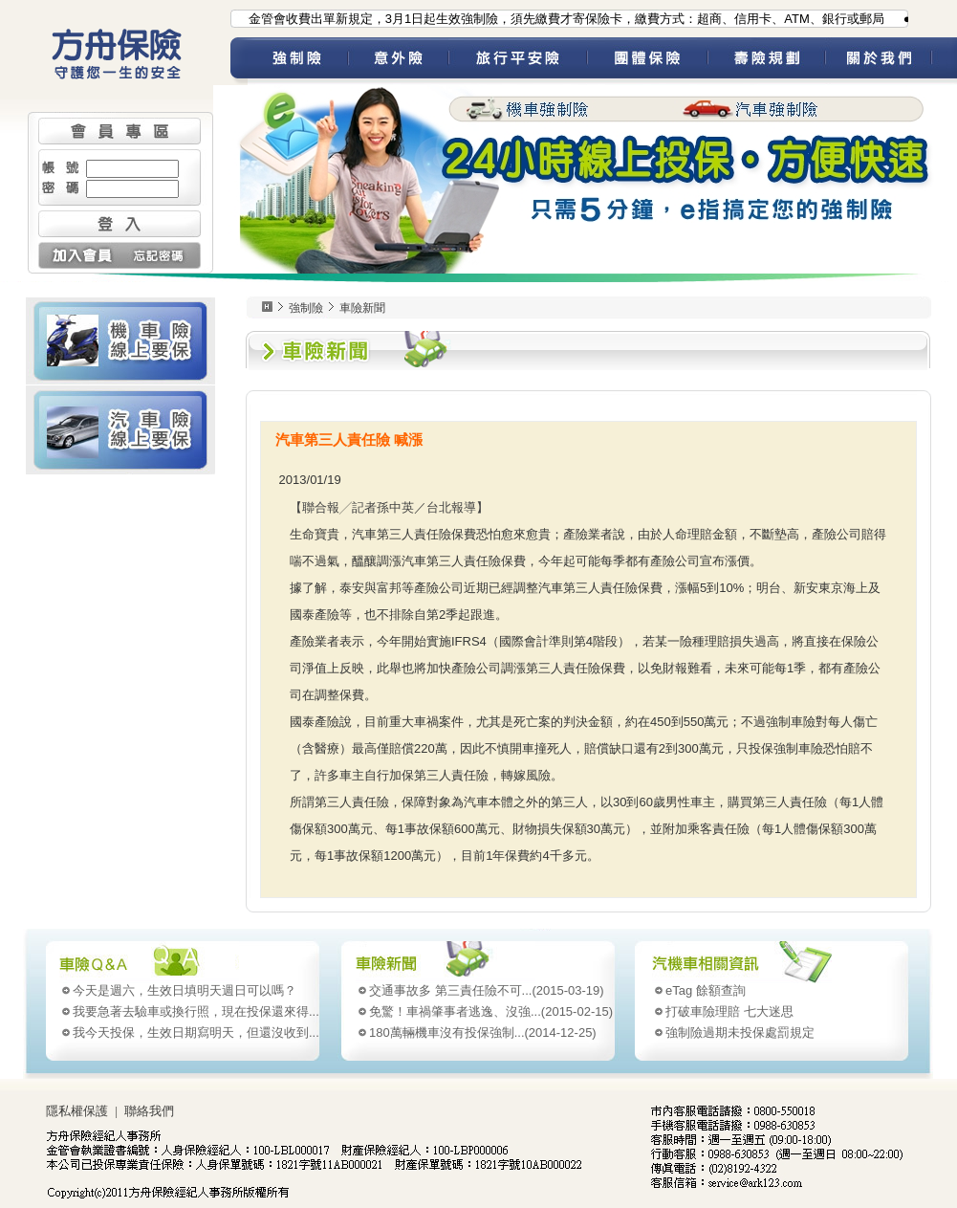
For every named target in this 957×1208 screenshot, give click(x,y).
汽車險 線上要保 (120, 429)
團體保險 (647, 61)
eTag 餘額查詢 (705, 990)
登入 (119, 223)
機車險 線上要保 (120, 340)
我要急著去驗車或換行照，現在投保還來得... (196, 1011)
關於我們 (891, 61)
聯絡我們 (149, 1111)
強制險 (298, 61)
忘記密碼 (160, 255)
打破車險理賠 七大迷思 (729, 1011)
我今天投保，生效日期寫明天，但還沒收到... (196, 1032)
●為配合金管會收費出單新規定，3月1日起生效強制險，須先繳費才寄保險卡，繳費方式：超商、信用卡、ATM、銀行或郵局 (549, 18)
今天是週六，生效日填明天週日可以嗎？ (184, 990)
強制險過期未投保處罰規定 (740, 1032)
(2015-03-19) (486, 990)
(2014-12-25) (483, 1032)
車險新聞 (362, 308)
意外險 (398, 61)
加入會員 (79, 255)
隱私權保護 (77, 1111)
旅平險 (517, 61)
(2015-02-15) (491, 1011)
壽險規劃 (766, 61)
